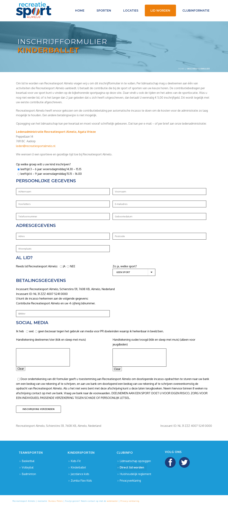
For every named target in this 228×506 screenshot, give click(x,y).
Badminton (28, 474)
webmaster (112, 501)
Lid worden (160, 10)
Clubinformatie (195, 10)
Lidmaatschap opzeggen (134, 461)
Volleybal (26, 467)
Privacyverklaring (129, 480)
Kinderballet (77, 467)
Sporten (104, 10)
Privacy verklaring (129, 501)
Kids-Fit (75, 461)
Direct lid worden (131, 467)
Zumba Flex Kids (80, 480)
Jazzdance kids (79, 474)
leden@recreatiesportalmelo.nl (35, 146)
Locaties (130, 10)
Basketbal (27, 461)
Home (79, 10)
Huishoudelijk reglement (134, 474)
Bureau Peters (55, 501)
